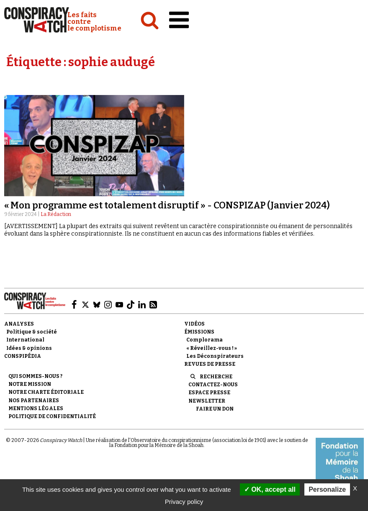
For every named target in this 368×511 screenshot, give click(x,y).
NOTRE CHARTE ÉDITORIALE (46, 392)
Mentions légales (35, 408)
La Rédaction (56, 214)
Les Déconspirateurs (215, 356)
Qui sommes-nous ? (35, 376)
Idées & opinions (29, 348)
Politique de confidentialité (52, 416)
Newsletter (206, 401)
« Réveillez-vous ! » (211, 348)
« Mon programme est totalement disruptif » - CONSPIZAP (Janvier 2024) (167, 205)
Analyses (19, 324)
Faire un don (215, 409)
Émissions (199, 332)
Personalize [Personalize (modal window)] (327, 489)
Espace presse (209, 392)
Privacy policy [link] (184, 501)
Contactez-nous (213, 385)
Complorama (204, 340)
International (25, 340)
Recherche (216, 377)
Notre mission (29, 384)
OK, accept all (270, 489)
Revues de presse (209, 364)
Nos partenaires (33, 400)
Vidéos (194, 324)
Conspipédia (22, 356)
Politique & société (31, 332)
